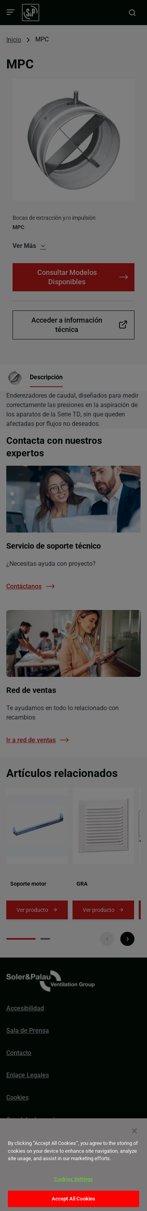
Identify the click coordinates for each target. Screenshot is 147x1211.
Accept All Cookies (73, 1199)
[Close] (134, 1130)
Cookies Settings (73, 1179)
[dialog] (73, 1164)
